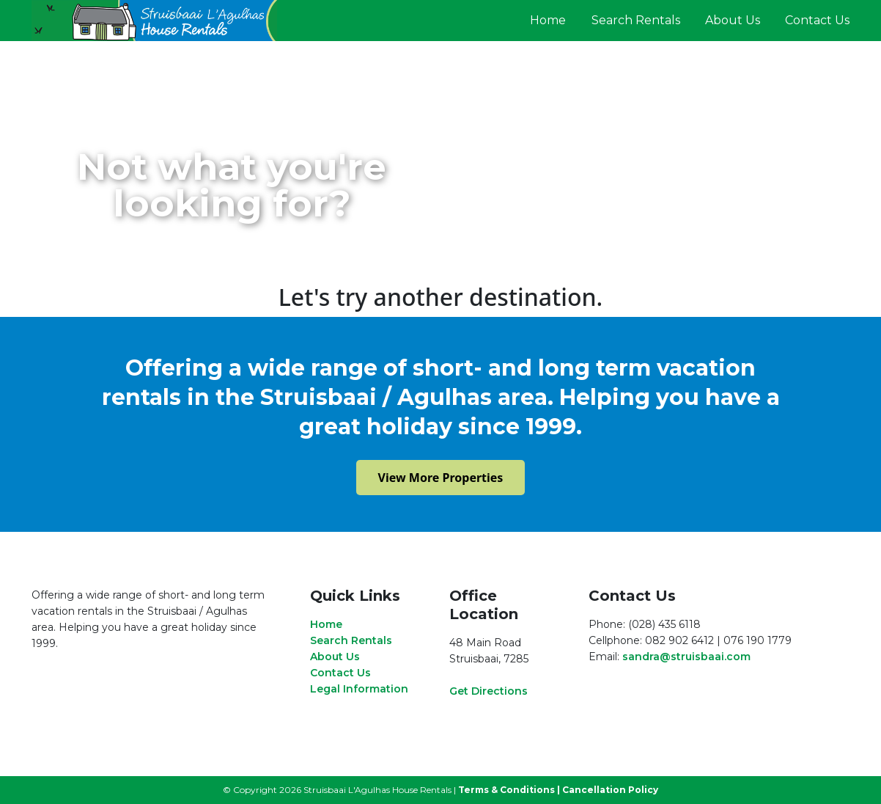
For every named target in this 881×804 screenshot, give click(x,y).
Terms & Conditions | (509, 789)
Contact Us (817, 20)
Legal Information (359, 688)
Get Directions (488, 691)
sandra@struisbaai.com (686, 656)
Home (548, 20)
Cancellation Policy (610, 789)
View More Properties (441, 477)
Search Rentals (635, 20)
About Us (732, 20)
